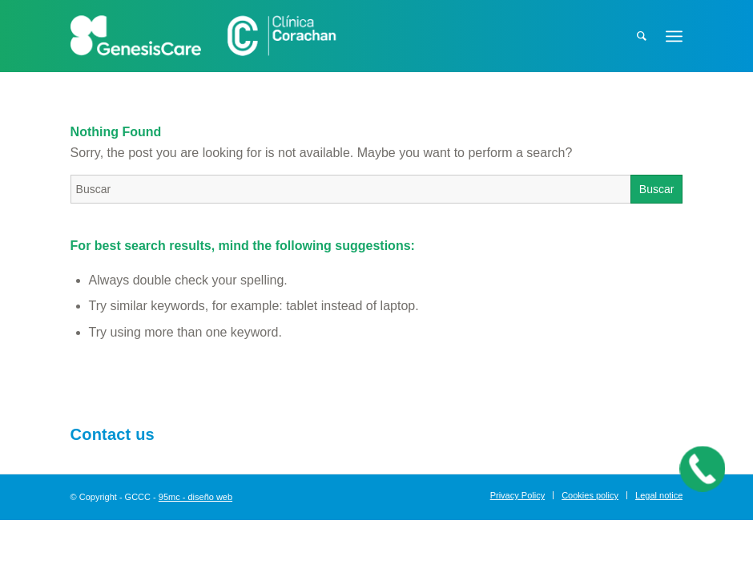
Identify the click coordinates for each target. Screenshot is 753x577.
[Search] (641, 36)
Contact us (112, 434)
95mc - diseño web (195, 497)
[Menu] (674, 36)
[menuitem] (641, 36)
